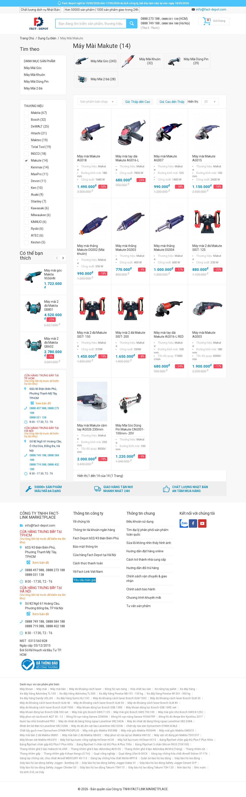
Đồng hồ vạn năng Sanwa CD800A (87, 716)
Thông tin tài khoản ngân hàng (94, 530)
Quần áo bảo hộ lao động (156, 758)
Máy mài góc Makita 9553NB (100, 730)
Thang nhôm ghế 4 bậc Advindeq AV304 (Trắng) (153, 749)
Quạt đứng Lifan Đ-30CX (133, 753)
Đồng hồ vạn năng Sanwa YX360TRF (133, 716)
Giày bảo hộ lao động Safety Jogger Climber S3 (48, 767)
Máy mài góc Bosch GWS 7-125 (91, 712)
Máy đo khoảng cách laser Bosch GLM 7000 (46, 707)
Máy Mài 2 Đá (33, 88)
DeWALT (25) (40, 126)
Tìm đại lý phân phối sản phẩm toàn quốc (147, 532)
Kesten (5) (38, 242)
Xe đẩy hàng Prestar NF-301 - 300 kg (168, 693)
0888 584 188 (170, 23)
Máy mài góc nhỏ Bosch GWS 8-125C (180, 712)
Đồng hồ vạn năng (116, 689)
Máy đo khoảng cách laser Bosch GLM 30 (175, 698)
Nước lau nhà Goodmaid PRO (37, 721)
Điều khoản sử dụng (139, 521)
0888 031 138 (170, 18)
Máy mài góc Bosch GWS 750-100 (134, 712)
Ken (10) (37, 188)
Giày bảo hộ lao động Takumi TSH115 (102, 767)
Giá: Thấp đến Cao (137, 102)
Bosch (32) (38, 119)
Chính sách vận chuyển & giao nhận (146, 578)
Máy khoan (26, 689)
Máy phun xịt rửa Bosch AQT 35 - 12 (41, 716)
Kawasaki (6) (40, 208)
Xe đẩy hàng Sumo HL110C (72, 698)
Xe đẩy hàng (187, 689)
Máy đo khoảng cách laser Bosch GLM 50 (99, 702)
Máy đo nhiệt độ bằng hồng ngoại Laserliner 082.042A (91, 721)
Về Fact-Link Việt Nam (88, 571)
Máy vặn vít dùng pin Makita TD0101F (176, 735)
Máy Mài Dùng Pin (36, 81)
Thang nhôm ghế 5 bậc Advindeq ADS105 (96, 749)
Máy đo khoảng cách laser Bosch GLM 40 (45, 702)
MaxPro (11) (39, 174)
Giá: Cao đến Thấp (172, 102)
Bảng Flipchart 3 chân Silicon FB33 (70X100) (162, 744)
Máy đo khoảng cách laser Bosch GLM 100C (120, 698)
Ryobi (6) (37, 228)
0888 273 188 (150, 18)
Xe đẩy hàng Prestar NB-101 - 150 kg (121, 693)
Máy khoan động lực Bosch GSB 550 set (44, 712)
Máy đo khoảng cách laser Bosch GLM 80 (153, 702)
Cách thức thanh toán (88, 563)
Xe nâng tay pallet (165, 689)
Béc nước (200, 767)
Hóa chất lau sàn (140, 689)
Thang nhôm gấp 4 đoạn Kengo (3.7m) (67, 753)
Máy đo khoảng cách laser (85, 689)
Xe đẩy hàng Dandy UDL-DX (36, 698)
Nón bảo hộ (184, 767)
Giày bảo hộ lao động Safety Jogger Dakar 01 (109, 762)
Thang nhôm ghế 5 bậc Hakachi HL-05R (43, 749)
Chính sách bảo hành (140, 589)
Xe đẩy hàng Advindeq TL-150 (38, 693)
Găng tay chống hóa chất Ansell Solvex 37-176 (179, 753)
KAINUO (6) (38, 222)
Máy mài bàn (58, 689)
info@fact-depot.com (211, 9)
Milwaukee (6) (41, 215)
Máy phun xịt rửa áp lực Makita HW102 (128, 735)
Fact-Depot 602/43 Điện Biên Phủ (96, 538)
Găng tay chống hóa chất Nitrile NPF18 (114, 758)
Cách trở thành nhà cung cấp (146, 559)
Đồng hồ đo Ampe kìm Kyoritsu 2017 (181, 716)
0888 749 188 (150, 23)
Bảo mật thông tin (85, 546)
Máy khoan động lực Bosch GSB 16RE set (151, 707)
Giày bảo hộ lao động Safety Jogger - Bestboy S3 (49, 762)
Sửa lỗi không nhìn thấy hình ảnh (148, 543)
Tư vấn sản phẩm (138, 606)
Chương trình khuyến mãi (143, 597)
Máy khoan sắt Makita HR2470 (38, 739)
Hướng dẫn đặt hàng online (145, 551)
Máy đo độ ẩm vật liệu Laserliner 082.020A (97, 726)
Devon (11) (38, 181)
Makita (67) (39, 113)
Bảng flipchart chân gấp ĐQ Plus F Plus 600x (46, 744)
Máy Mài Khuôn (34, 75)
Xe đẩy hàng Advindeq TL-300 (77, 693)
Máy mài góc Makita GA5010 (176, 730)
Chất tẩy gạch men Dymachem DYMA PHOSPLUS (49, 730)
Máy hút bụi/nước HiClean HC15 (137, 739)
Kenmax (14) (40, 167)
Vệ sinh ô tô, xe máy (32, 772)
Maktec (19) (39, 140)
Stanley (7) (38, 201)
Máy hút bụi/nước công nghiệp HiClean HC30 (87, 739)
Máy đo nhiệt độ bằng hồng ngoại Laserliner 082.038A (159, 721)
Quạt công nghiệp (104, 753)
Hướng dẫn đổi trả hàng (142, 568)
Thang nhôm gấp (30, 753)
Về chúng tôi (81, 521)
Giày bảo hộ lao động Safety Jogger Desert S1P (168, 762)
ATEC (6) (37, 235)
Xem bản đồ (43, 403)
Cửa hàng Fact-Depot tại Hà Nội (94, 555)
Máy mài (41, 689)
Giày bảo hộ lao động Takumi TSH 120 (151, 767)
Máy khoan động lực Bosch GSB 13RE (99, 707)
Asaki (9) (37, 194)
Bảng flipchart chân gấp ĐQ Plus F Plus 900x (186, 739)
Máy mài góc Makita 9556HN (138, 730)
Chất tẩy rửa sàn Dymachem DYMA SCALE (151, 726)
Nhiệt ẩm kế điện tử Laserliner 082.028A (44, 726)
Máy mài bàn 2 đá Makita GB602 (81, 735)
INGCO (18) (38, 153)
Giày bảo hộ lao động (187, 758)
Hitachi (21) (39, 133)
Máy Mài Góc (33, 68)
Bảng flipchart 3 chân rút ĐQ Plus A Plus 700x (104, 744)
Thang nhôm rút (195, 749)
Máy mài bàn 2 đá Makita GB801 (39, 735)
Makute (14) (39, 160)
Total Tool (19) (41, 147)
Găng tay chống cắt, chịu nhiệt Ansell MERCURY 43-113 (53, 758)
